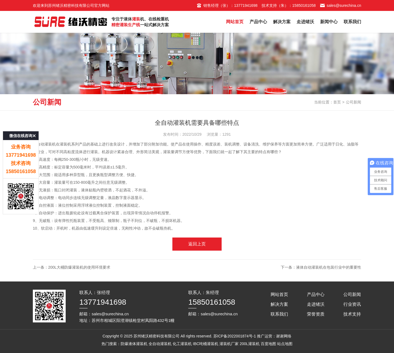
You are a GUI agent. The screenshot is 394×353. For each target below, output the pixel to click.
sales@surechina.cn (340, 5)
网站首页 (235, 21)
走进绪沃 (305, 21)
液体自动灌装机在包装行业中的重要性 (328, 267)
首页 (337, 102)
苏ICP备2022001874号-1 (234, 336)
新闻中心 (329, 21)
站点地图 (284, 344)
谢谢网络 (283, 336)
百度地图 (268, 344)
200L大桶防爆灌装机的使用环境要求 (79, 267)
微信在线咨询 (20, 125)
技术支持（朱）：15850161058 (289, 5)
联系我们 (352, 21)
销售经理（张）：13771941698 (226, 5)
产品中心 (258, 21)
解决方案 (282, 21)
